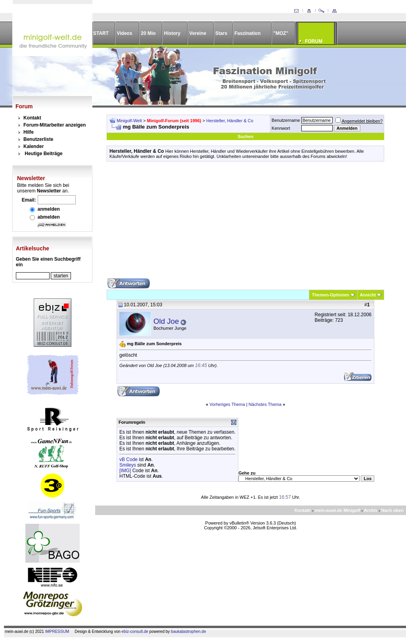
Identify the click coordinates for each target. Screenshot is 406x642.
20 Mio (148, 33)
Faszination (247, 33)
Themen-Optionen (330, 294)
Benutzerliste (38, 139)
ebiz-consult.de (135, 631)
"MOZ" (280, 33)
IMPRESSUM (57, 631)
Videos (124, 33)
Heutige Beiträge (43, 153)
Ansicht (368, 294)
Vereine (197, 33)
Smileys (127, 465)
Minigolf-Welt (129, 120)
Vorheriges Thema (227, 404)
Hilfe (28, 132)
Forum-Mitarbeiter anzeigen (54, 125)
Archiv (370, 510)
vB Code (128, 459)
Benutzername (286, 120)
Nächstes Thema (265, 404)
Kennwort (281, 128)
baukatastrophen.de (188, 631)
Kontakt (32, 118)
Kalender (33, 146)
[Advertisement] (245, 222)
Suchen (245, 136)
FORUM (313, 41)
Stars (221, 33)
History (172, 33)
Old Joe (166, 321)
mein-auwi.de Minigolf (337, 510)
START (101, 33)
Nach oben (392, 510)
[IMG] (125, 470)
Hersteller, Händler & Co (229, 120)
